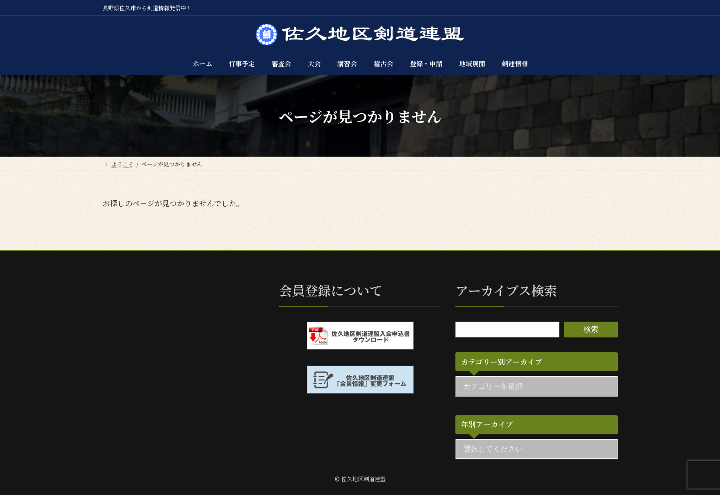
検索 (591, 329)
